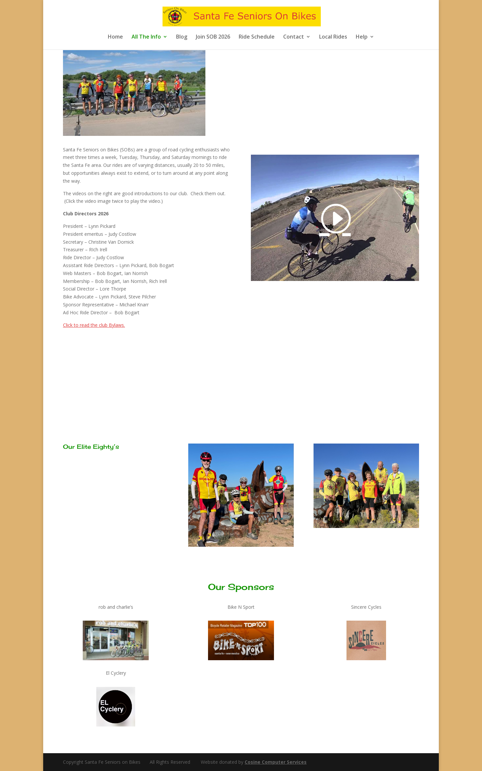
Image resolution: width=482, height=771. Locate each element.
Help (362, 37)
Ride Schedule (257, 37)
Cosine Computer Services (276, 762)
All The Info (146, 37)
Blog (181, 37)
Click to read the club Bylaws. (94, 325)
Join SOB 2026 (213, 37)
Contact (293, 37)
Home (115, 37)
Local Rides (333, 37)
